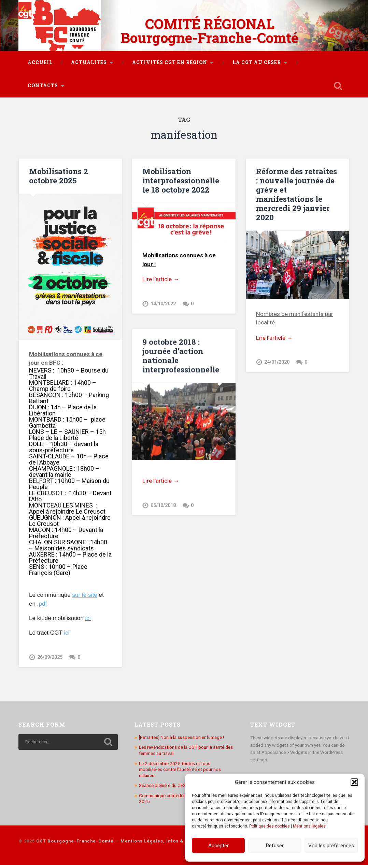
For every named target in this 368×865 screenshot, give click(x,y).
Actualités (89, 62)
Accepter (218, 846)
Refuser (275, 846)
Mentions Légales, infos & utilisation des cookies (180, 840)
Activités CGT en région (169, 62)
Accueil (40, 62)
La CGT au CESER (256, 62)
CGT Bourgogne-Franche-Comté (75, 840)
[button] (354, 782)
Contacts (43, 85)
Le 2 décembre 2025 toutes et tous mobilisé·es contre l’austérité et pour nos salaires (180, 768)
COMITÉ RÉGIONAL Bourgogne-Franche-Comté (209, 31)
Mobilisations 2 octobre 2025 (58, 175)
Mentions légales (309, 826)
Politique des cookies (269, 826)
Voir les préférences (331, 846)
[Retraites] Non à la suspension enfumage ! (181, 736)
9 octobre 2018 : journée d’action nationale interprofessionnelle (180, 355)
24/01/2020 (276, 362)
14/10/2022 (163, 304)
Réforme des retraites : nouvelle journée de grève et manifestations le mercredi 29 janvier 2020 (296, 194)
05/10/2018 (163, 505)
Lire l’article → (160, 279)
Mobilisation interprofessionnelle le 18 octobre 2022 (180, 180)
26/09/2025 (49, 657)
